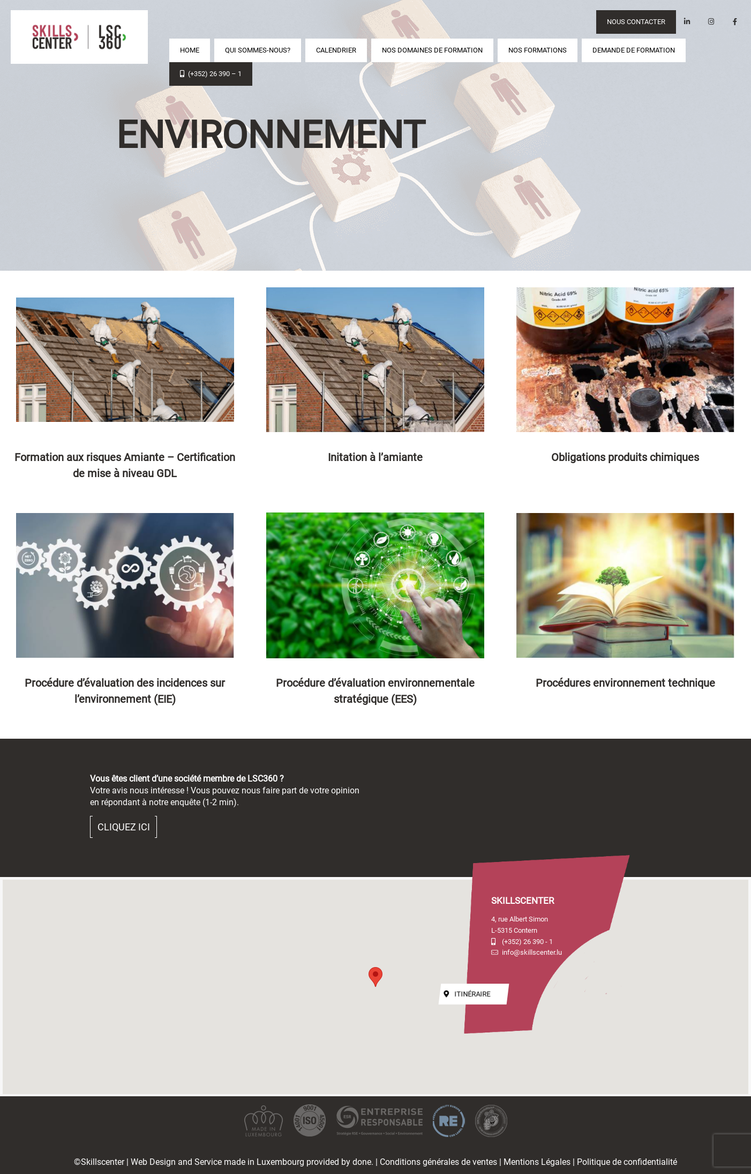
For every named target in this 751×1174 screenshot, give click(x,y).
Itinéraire (467, 994)
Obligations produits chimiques (625, 457)
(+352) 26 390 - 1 (522, 942)
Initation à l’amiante (375, 457)
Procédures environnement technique (625, 683)
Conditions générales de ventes (438, 1162)
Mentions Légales (537, 1162)
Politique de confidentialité (627, 1162)
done (361, 1162)
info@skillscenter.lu (526, 952)
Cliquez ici (123, 827)
